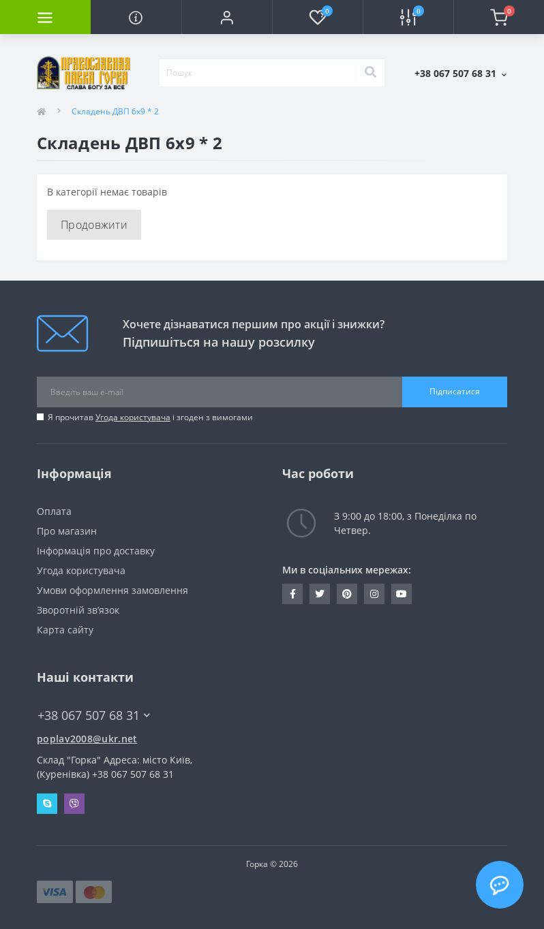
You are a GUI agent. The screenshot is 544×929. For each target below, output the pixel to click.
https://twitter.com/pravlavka (319, 594)
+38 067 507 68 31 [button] (93, 715)
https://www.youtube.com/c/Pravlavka (401, 594)
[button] (226, 17)
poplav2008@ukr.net (87, 738)
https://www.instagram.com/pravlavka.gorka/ (374, 594)
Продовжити (94, 224)
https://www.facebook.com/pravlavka (293, 594)
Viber (74, 803)
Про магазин (67, 530)
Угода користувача (132, 417)
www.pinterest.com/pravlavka (347, 594)
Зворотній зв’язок (78, 609)
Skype (47, 803)
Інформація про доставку (96, 550)
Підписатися (454, 391)
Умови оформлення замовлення (112, 590)
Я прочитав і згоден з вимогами (150, 417)
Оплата (54, 511)
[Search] (370, 72)
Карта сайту (65, 629)
